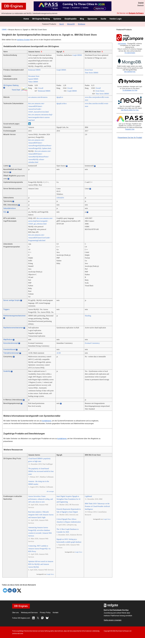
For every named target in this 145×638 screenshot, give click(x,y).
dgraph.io (60, 97)
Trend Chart (16, 90)
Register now (129, 129)
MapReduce (7, 339)
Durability (6, 371)
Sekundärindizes (9, 208)
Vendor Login (115, 19)
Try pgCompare (129, 53)
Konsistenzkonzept (10, 343)
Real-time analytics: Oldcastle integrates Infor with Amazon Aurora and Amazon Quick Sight (40, 514)
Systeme (57, 19)
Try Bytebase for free (129, 90)
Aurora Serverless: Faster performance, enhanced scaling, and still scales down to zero (40, 499)
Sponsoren (92, 19)
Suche (103, 19)
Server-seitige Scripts (11, 300)
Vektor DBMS (33, 82)
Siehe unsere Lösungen (112, 620)
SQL (5, 212)
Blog (82, 19)
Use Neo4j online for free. (130, 110)
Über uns (15, 613)
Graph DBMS (77, 55)
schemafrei (60, 198)
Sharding (88, 316)
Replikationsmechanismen (13, 328)
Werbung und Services (29, 613)
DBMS (4, 30)
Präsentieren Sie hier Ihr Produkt (130, 138)
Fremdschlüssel (9, 349)
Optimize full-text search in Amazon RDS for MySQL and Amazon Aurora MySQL (40, 564)
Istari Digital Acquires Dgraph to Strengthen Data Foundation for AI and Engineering (68, 499)
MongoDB (71, 24)
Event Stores (100, 91)
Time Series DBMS (91, 73)
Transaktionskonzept (11, 353)
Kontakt (55, 613)
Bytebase (81, 24)
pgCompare (122, 44)
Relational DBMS (34, 70)
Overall (40, 88)
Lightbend (88, 496)
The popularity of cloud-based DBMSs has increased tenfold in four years (41, 471)
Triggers (6, 309)
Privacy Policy (45, 613)
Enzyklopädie (71, 19)
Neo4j (61, 24)
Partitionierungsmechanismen (14, 316)
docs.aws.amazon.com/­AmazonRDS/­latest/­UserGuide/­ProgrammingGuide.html (39, 237)
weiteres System (23, 40)
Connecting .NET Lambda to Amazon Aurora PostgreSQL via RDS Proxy (39, 548)
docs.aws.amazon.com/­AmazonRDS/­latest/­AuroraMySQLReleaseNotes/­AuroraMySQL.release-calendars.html (39, 156)
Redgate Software (136, 13)
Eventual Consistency (92, 343)
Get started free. (130, 72)
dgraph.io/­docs (62, 103)
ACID (59, 353)
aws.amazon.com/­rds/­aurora (37, 97)
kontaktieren (46, 421)
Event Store (89, 70)
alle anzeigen (50, 491)
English (141, 3)
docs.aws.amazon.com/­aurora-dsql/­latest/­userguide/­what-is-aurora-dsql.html (40, 117)
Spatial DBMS (33, 79)
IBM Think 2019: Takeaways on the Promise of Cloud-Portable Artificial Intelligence (97, 506)
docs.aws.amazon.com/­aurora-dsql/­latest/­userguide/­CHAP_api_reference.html (40, 221)
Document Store (33, 76)
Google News (50, 574)
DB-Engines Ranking (41, 19)
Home (26, 19)
